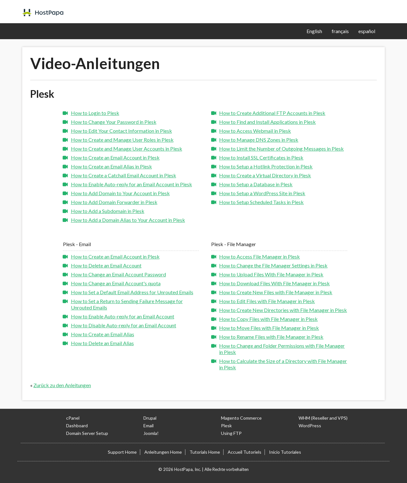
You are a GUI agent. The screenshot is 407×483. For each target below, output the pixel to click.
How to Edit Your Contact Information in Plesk (121, 131)
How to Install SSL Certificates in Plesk (261, 157)
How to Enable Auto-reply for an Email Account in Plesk (131, 184)
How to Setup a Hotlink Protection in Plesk (266, 166)
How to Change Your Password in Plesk (113, 122)
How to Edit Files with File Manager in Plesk (267, 301)
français (340, 31)
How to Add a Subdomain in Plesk (107, 211)
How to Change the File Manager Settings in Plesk (273, 265)
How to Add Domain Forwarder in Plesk (114, 202)
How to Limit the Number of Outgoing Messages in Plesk (281, 149)
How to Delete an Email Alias (102, 343)
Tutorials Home (205, 452)
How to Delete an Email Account (106, 265)
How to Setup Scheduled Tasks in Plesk (261, 202)
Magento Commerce (241, 418)
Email (148, 425)
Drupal (149, 418)
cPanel (72, 418)
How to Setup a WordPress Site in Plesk (262, 193)
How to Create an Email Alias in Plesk (111, 166)
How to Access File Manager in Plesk (259, 256)
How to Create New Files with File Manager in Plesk (275, 292)
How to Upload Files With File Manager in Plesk (271, 274)
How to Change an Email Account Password (118, 274)
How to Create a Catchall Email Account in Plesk (123, 175)
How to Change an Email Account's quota (116, 283)
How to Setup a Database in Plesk (256, 184)
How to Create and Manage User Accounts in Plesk (126, 149)
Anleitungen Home (163, 452)
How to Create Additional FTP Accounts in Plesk (272, 113)
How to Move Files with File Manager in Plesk (269, 328)
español (366, 31)
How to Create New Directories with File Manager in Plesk (283, 310)
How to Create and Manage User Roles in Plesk (122, 140)
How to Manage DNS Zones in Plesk (258, 140)
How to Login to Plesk (95, 113)
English (314, 31)
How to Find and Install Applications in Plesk (267, 122)
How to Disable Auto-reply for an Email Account (123, 325)
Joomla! (151, 433)
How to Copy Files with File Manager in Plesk (268, 319)
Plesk (226, 425)
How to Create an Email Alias (102, 334)
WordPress (310, 425)
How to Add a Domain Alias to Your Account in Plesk (128, 220)
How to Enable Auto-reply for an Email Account (122, 316)
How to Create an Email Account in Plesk (115, 157)
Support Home (122, 452)
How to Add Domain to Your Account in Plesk (120, 193)
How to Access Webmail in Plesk (255, 131)
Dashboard (77, 425)
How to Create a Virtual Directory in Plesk (265, 175)
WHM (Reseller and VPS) (323, 418)
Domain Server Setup (87, 433)
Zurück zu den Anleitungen (62, 385)
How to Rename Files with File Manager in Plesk (271, 337)
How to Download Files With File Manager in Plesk (274, 283)
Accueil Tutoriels (244, 452)
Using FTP (231, 433)
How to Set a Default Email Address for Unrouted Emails (132, 292)
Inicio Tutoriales (285, 452)
